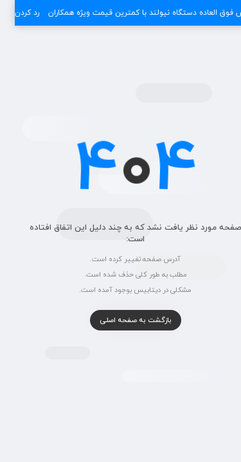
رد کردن (12, 13)
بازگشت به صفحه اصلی (121, 320)
